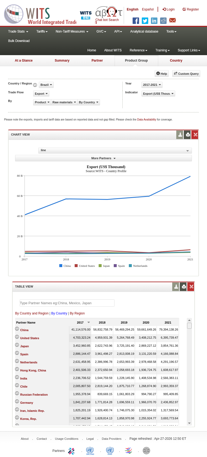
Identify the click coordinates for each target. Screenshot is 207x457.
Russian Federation (34, 394)
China (24, 330)
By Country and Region (32, 313)
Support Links (189, 50)
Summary (62, 60)
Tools (171, 31)
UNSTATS (110, 450)
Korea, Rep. (28, 418)
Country (176, 60)
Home (92, 50)
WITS (54, 13)
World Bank (147, 450)
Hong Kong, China (33, 370)
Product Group (136, 60)
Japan (24, 346)
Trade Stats (18, 31)
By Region (77, 313)
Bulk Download (19, 41)
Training (163, 50)
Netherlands (28, 362)
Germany (26, 402)
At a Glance (24, 60)
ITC (72, 450)
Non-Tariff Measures (72, 31)
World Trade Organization (128, 450)
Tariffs (42, 31)
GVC (101, 31)
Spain (24, 354)
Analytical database (144, 31)
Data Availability (147, 119)
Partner (97, 60)
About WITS (113, 50)
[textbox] (67, 303)
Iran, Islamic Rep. (32, 410)
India (23, 378)
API (118, 31)
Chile (23, 386)
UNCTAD (91, 450)
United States (29, 338)
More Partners (103, 158)
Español (148, 9)
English (132, 9)
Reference (138, 50)
